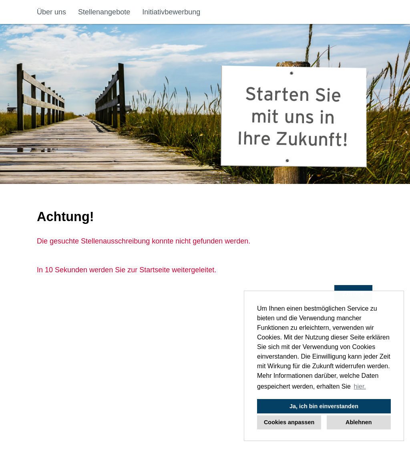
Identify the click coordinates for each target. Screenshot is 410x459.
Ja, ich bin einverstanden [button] (323, 406)
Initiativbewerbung (171, 12)
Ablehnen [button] (359, 422)
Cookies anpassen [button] (289, 422)
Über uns (51, 12)
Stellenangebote (104, 12)
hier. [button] (360, 386)
